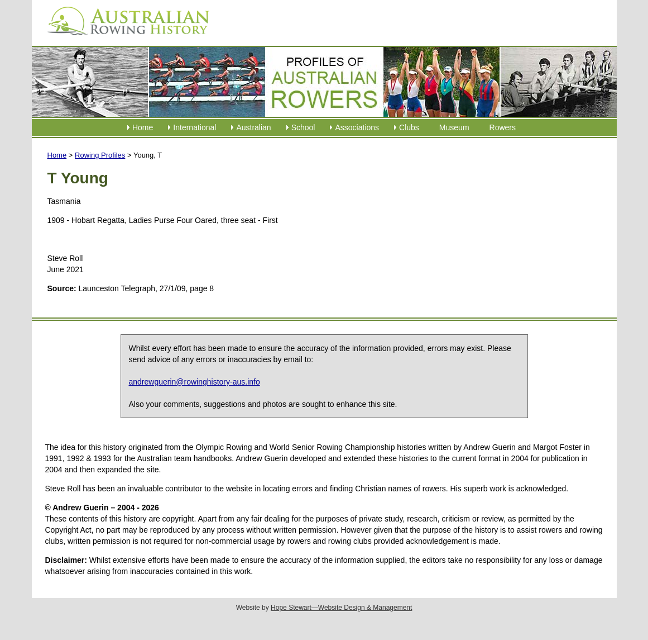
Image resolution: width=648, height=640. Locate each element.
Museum (454, 127)
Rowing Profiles (100, 155)
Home (142, 127)
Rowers (502, 127)
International (194, 127)
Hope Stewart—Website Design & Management (341, 607)
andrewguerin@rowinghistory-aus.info (194, 381)
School (303, 127)
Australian (253, 127)
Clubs (409, 127)
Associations (357, 127)
